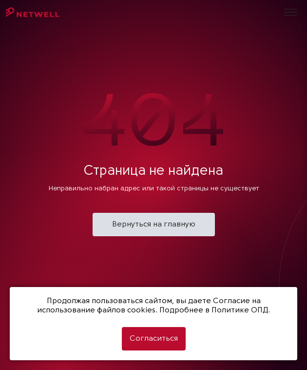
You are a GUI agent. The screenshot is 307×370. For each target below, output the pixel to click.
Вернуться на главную (153, 224)
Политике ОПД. (240, 310)
